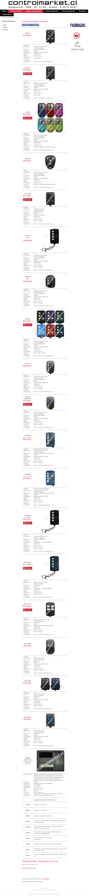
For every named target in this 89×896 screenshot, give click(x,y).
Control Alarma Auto (33, 11)
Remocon (5, 27)
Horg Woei (5, 29)
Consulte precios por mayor (29, 868)
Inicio (4, 11)
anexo (41, 48)
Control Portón (16, 11)
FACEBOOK (46, 879)
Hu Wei (4, 25)
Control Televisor (51, 11)
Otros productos (68, 11)
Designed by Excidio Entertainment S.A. (51, 894)
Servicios (82, 11)
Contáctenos (7, 14)
